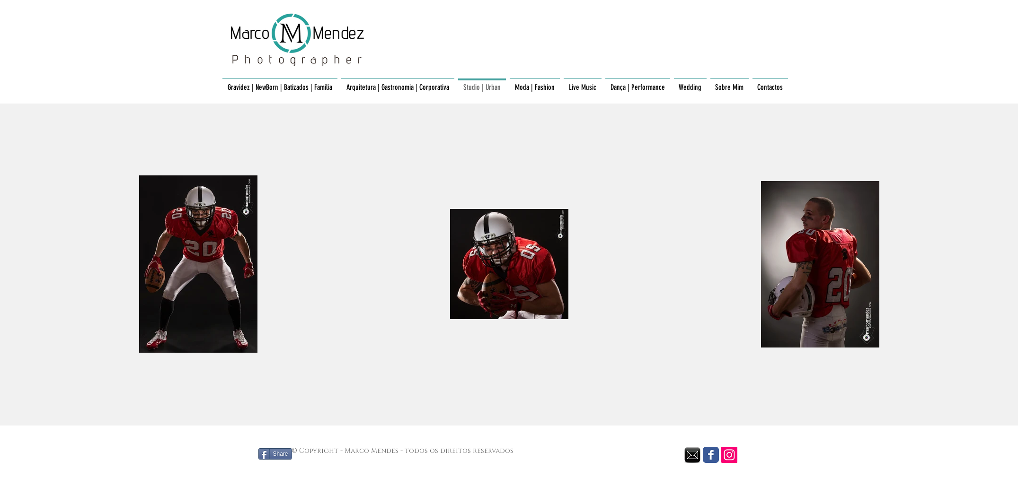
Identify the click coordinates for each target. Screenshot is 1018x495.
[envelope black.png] (692, 455)
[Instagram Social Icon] (729, 455)
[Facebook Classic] (711, 455)
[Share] (275, 454)
